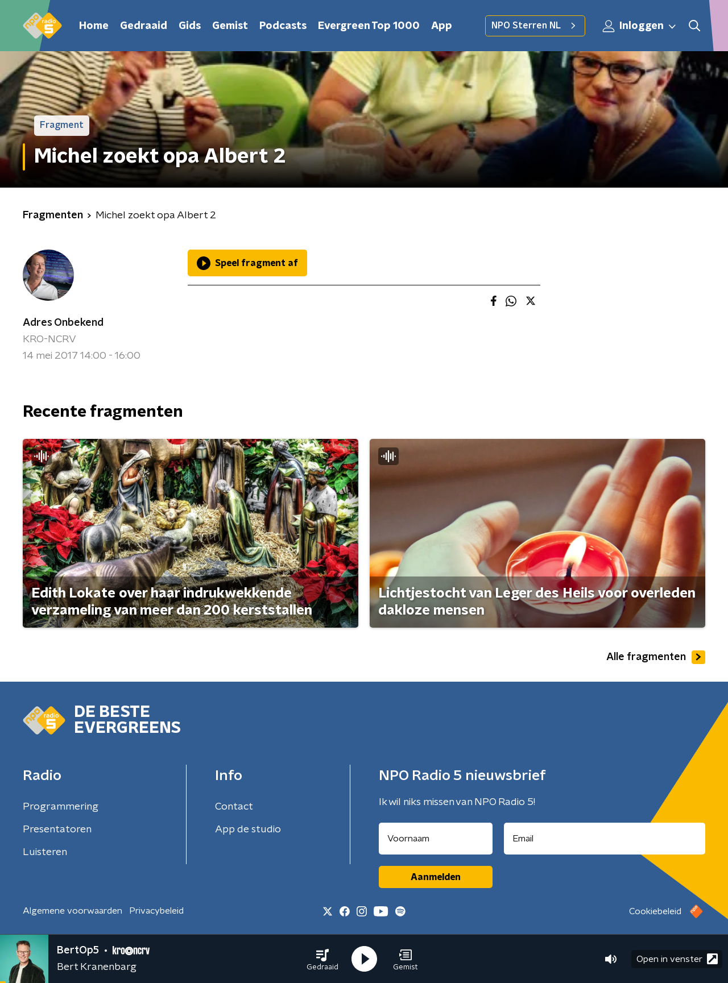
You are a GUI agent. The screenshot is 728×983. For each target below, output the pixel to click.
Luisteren (45, 852)
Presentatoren (57, 829)
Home (94, 26)
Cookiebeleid (655, 911)
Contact (234, 807)
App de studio (248, 829)
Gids (190, 26)
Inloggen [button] (639, 26)
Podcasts (283, 26)
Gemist (230, 26)
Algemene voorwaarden (72, 910)
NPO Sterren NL (535, 25)
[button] (322, 959)
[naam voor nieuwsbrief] (436, 839)
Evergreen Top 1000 (369, 26)
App (441, 26)
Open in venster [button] (677, 958)
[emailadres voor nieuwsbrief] (605, 839)
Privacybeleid (156, 910)
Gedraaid (143, 26)
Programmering (60, 807)
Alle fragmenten (655, 657)
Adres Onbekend (63, 323)
